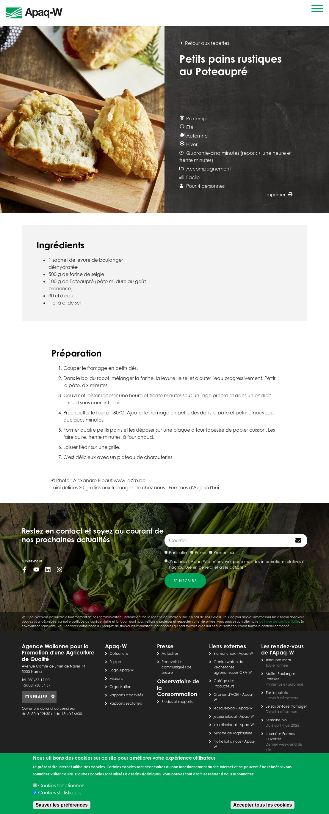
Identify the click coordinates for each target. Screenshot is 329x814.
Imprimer (278, 195)
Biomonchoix (225, 653)
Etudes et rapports (177, 701)
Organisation (120, 686)
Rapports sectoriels (125, 703)
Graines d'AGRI (226, 694)
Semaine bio (276, 720)
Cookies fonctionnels (61, 785)
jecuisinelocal (225, 716)
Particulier (178, 552)
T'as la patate (277, 692)
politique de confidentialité (279, 621)
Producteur (224, 552)
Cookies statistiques (59, 793)
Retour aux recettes (204, 43)
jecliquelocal (224, 708)
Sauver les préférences (62, 804)
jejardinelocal (225, 724)
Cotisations (118, 653)
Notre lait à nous (227, 741)
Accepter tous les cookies (262, 804)
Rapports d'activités (126, 695)
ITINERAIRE (36, 696)
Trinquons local (278, 660)
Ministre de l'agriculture (233, 733)
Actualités (170, 653)
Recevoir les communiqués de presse (177, 667)
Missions (116, 678)
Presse (200, 552)
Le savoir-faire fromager (286, 706)
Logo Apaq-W (121, 670)
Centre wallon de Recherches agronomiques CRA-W (233, 667)
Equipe (115, 662)
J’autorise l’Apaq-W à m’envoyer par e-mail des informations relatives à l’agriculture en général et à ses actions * (237, 564)
